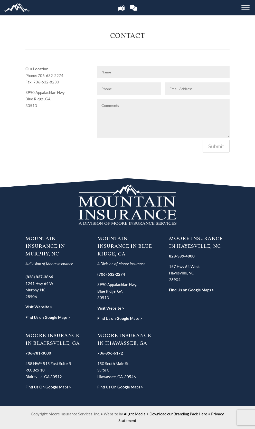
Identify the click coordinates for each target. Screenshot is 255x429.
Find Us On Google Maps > (48, 387)
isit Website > (40, 306)
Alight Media (135, 414)
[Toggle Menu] (245, 7)
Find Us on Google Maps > (48, 317)
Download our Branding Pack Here (178, 414)
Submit (216, 146)
